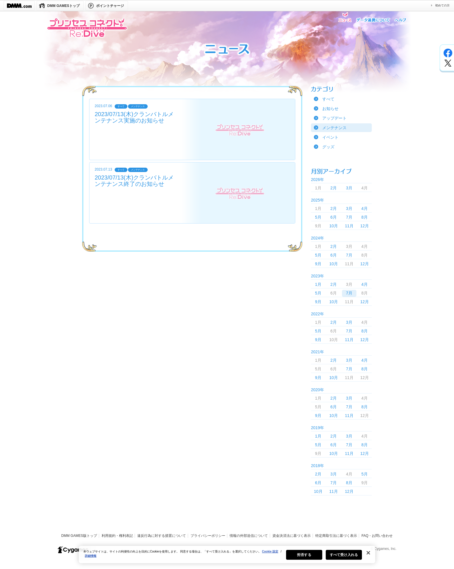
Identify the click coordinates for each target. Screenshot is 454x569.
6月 (333, 217)
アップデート (334, 118)
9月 (318, 263)
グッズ (328, 146)
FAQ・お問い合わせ (377, 536)
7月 (349, 217)
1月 (318, 284)
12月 (364, 226)
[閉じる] (368, 556)
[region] (227, 558)
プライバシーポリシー (208, 536)
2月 (333, 188)
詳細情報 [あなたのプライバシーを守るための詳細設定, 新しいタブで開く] (90, 559)
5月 (318, 217)
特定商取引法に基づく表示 (336, 536)
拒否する (304, 559)
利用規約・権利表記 (117, 536)
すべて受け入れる (344, 559)
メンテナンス (334, 127)
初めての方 (442, 5)
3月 (349, 188)
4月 (364, 208)
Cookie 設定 (270, 555)
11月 (349, 226)
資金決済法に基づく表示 (291, 536)
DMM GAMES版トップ (79, 536)
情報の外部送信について (249, 536)
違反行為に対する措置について (161, 536)
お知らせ (330, 108)
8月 (364, 217)
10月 (333, 226)
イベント (330, 137)
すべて (328, 99)
